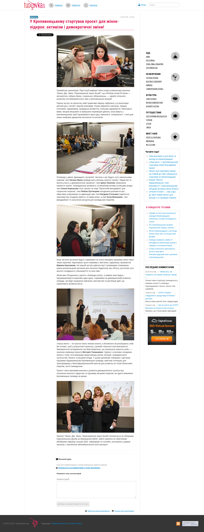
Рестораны (150, 60)
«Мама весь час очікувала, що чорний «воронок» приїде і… (161, 275)
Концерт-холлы (152, 106)
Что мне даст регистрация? (124, 511)
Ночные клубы (152, 78)
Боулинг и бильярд (154, 82)
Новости (76, 5)
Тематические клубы (154, 89)
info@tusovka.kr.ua (59, 523)
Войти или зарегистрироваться (99, 511)
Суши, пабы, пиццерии (154, 64)
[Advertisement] (165, 31)
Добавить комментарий (73, 504)
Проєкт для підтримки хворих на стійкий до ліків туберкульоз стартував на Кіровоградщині (163, 174)
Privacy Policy (76, 523)
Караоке (149, 85)
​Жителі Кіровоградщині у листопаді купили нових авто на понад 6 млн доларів (163, 234)
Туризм (149, 120)
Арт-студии (150, 145)
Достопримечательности (156, 116)
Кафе (148, 57)
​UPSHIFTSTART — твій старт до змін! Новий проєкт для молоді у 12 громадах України (162, 195)
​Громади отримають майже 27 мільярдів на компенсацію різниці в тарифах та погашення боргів (163, 243)
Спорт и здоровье (153, 137)
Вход (143, 5)
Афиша (58, 5)
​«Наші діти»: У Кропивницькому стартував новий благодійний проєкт (163, 165)
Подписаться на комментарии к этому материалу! (79, 468)
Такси (148, 127)
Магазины (150, 141)
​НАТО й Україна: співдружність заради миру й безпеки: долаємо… (160, 296)
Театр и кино (151, 99)
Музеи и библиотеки (154, 103)
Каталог (93, 5)
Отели (148, 124)
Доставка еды (152, 68)
